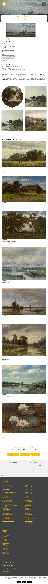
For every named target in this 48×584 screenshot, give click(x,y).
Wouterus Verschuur (6, 519)
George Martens (28, 509)
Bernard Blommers (6, 495)
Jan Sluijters (27, 513)
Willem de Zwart (28, 522)
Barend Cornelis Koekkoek (7, 501)
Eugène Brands (5, 535)
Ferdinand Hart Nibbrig (29, 499)
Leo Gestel (27, 497)
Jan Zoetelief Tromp (6, 518)
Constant (4, 538)
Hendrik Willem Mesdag (7, 509)
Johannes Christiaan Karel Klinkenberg (10, 505)
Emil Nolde (4, 551)
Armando (4, 531)
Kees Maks (27, 508)
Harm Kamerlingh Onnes (30, 512)
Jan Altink (4, 528)
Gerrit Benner (5, 532)
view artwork (4, 171)
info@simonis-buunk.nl (7, 572)
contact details (35, 454)
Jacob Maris (4, 506)
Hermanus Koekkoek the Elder (8, 502)
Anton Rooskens (5, 553)
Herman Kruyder (28, 505)
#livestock (4, 60)
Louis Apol (4, 493)
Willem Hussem (5, 544)
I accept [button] (29, 582)
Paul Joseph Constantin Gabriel (8, 499)
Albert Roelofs (5, 512)
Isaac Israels (27, 502)
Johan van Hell (5, 541)
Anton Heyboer (5, 543)
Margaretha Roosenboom (7, 514)
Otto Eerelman (5, 496)
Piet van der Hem (28, 500)
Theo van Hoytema (29, 501)
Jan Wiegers (4, 554)
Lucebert (4, 547)
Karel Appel (4, 530)
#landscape (11, 58)
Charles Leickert (5, 510)
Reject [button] (24, 582)
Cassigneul (4, 536)
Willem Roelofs (5, 513)
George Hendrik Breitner (30, 493)
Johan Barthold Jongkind (7, 500)
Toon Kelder (27, 504)
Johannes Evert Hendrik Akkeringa (9, 492)
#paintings (12, 56)
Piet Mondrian (27, 510)
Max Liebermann (28, 506)
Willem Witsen (28, 519)
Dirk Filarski (27, 496)
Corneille (4, 539)
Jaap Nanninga (5, 549)
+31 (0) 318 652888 (25, 454)
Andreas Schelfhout (6, 515)
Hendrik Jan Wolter (28, 521)
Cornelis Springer (5, 517)
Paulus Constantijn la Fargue (8, 504)
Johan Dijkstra (5, 540)
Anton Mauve (5, 508)
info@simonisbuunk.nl (13, 454)
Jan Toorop (27, 517)
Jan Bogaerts (5, 534)
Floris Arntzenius (28, 492)
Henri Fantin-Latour (29, 495)
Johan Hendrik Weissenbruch (8, 521)
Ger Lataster (5, 545)
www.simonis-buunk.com (7, 571)
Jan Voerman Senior (29, 515)
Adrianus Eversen (6, 497)
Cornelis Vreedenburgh (29, 518)
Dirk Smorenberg (28, 514)
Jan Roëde (4, 552)
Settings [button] (19, 582)
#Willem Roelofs (5, 56)
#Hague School (5, 58)
